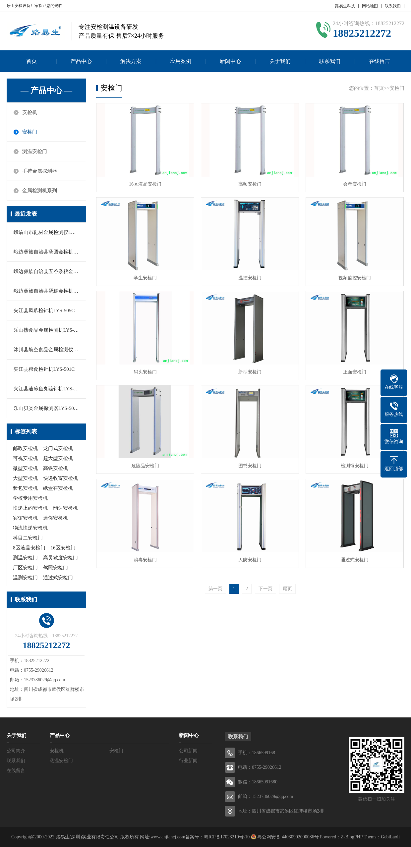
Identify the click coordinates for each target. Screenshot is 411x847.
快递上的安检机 (30, 508)
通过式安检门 (58, 577)
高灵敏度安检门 (60, 557)
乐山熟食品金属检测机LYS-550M (50, 330)
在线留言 (379, 61)
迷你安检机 (55, 518)
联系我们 (393, 6)
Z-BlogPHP (352, 836)
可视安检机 (25, 458)
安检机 (29, 112)
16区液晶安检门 (145, 184)
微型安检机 (25, 468)
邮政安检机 (25, 448)
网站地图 (370, 6)
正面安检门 (354, 371)
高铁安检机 (55, 468)
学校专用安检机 (30, 498)
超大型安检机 (58, 458)
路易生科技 (345, 6)
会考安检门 (354, 184)
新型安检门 (250, 371)
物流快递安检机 (30, 528)
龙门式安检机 (58, 448)
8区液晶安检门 (29, 547)
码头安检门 (145, 371)
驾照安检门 (55, 567)
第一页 (215, 588)
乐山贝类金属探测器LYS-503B (47, 408)
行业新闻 (188, 760)
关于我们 (280, 61)
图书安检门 (250, 465)
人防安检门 (250, 559)
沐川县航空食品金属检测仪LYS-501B (54, 349)
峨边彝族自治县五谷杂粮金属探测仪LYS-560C (64, 271)
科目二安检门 (28, 537)
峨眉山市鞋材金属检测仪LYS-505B (51, 232)
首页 (31, 61)
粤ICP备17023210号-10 (227, 836)
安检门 (29, 132)
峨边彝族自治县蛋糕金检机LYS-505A (54, 291)
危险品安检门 (145, 465)
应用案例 (180, 61)
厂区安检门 (25, 567)
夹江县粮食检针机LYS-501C (44, 369)
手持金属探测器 (39, 171)
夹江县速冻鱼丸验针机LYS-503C (49, 388)
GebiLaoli (390, 836)
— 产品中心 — (46, 90)
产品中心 (81, 61)
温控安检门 (250, 277)
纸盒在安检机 (58, 488)
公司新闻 (188, 750)
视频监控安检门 (354, 277)
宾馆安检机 (25, 518)
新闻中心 (230, 61)
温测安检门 (25, 577)
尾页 (287, 588)
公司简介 (16, 750)
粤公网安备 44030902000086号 (287, 836)
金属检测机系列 (39, 190)
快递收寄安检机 (60, 478)
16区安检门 (63, 547)
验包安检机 (25, 488)
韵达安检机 (65, 508)
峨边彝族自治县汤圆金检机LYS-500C (54, 251)
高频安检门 (250, 184)
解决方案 (131, 61)
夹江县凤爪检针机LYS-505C (44, 310)
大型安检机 (25, 478)
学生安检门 (145, 277)
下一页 (265, 588)
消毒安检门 (145, 559)
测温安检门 (34, 151)
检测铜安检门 (355, 465)
